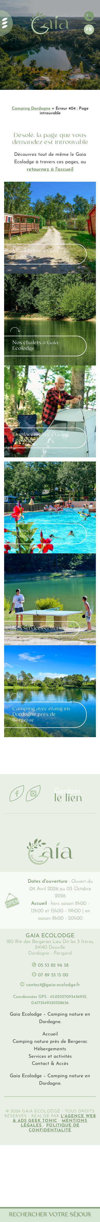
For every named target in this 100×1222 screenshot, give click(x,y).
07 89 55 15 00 (50, 974)
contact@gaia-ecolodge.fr (50, 984)
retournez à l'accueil (50, 169)
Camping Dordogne (31, 109)
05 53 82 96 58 (50, 965)
